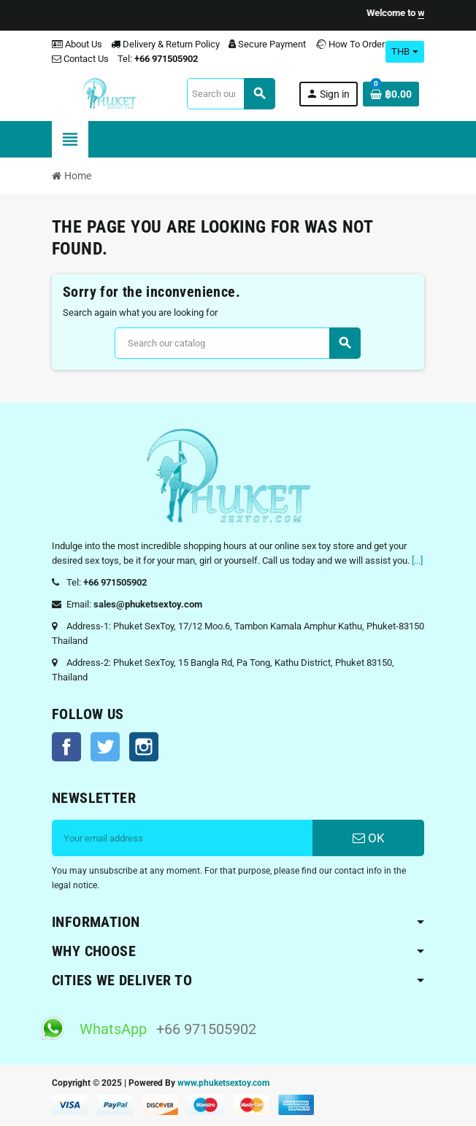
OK (369, 838)
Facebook (66, 746)
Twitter (105, 746)
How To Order (350, 44)
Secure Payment (267, 44)
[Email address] (182, 838)
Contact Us (80, 58)
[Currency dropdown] (404, 52)
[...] (417, 560)
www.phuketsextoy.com (223, 1083)
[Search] (231, 93)
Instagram (143, 746)
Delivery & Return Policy (165, 44)
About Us (77, 44)
